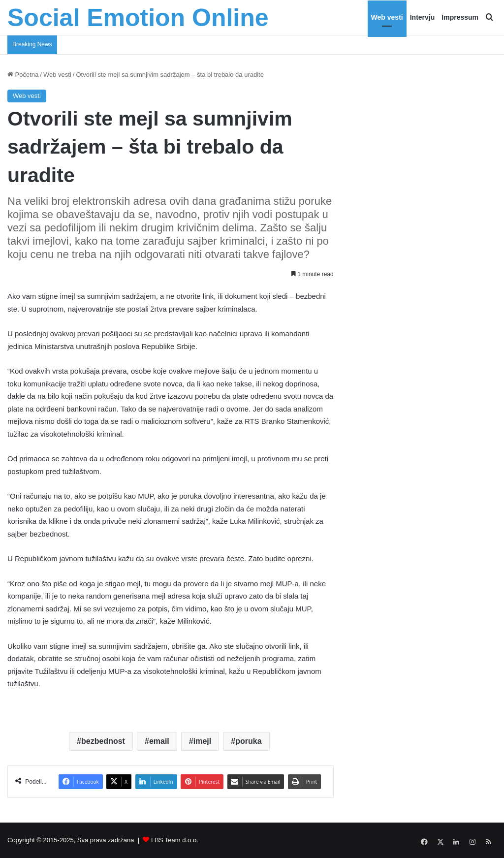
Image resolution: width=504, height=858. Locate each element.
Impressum (459, 17)
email (159, 741)
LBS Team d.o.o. (174, 840)
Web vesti (387, 17)
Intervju (422, 17)
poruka (248, 741)
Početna (22, 74)
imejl (202, 741)
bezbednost (103, 741)
